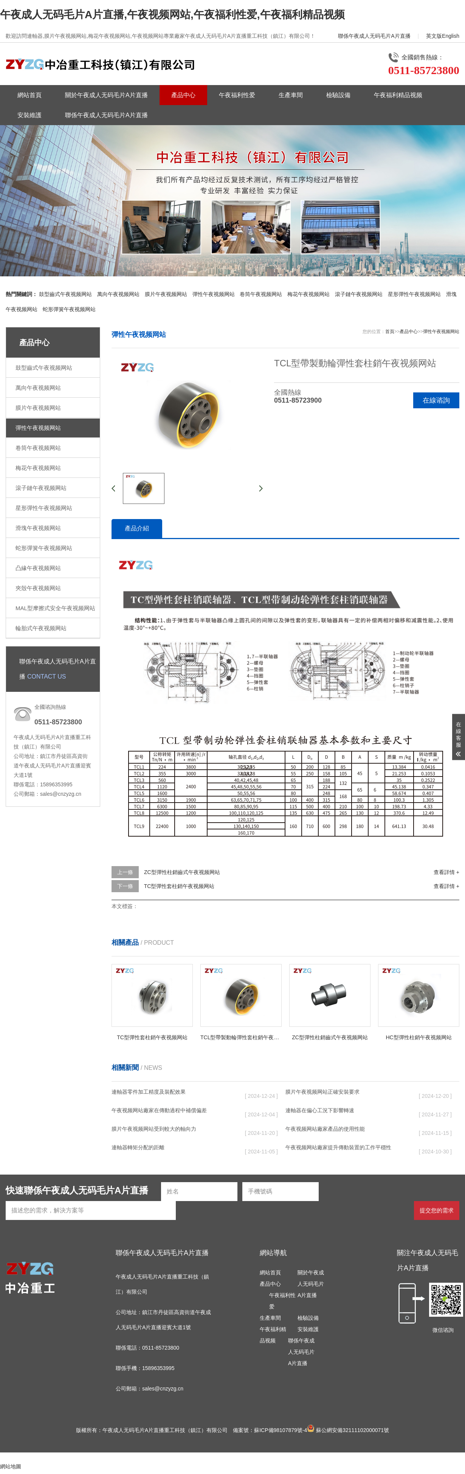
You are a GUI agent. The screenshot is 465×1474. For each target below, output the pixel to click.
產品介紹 (137, 528)
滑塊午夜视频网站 (38, 528)
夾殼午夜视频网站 (38, 588)
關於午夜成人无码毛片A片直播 (106, 95)
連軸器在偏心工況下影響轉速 (319, 1110)
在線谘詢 (436, 400)
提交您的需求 (437, 1210)
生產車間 (291, 95)
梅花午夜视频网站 (308, 294)
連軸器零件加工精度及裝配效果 (149, 1092)
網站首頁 (29, 95)
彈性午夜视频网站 (213, 294)
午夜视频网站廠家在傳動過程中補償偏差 (159, 1110)
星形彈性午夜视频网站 (414, 294)
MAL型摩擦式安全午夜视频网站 (55, 608)
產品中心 (183, 95)
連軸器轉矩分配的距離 (138, 1147)
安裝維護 (29, 115)
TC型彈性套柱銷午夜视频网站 (179, 886)
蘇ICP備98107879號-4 (280, 1430)
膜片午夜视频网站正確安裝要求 (322, 1092)
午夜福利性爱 (237, 95)
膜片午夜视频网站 (166, 294)
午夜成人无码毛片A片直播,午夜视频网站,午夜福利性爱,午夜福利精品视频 (172, 14)
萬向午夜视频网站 (118, 294)
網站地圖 (10, 1466)
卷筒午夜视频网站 (261, 294)
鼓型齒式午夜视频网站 (65, 294)
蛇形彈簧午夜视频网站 (69, 309)
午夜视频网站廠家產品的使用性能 (325, 1129)
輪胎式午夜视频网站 (41, 628)
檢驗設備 (338, 95)
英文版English (442, 36)
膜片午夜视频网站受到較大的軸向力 (154, 1129)
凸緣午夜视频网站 (38, 568)
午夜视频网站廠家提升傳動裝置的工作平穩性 (338, 1147)
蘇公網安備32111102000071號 (348, 1430)
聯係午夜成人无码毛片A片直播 (374, 36)
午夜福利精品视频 (398, 95)
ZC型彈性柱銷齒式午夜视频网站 (182, 872)
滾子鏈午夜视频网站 (359, 294)
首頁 (389, 331)
